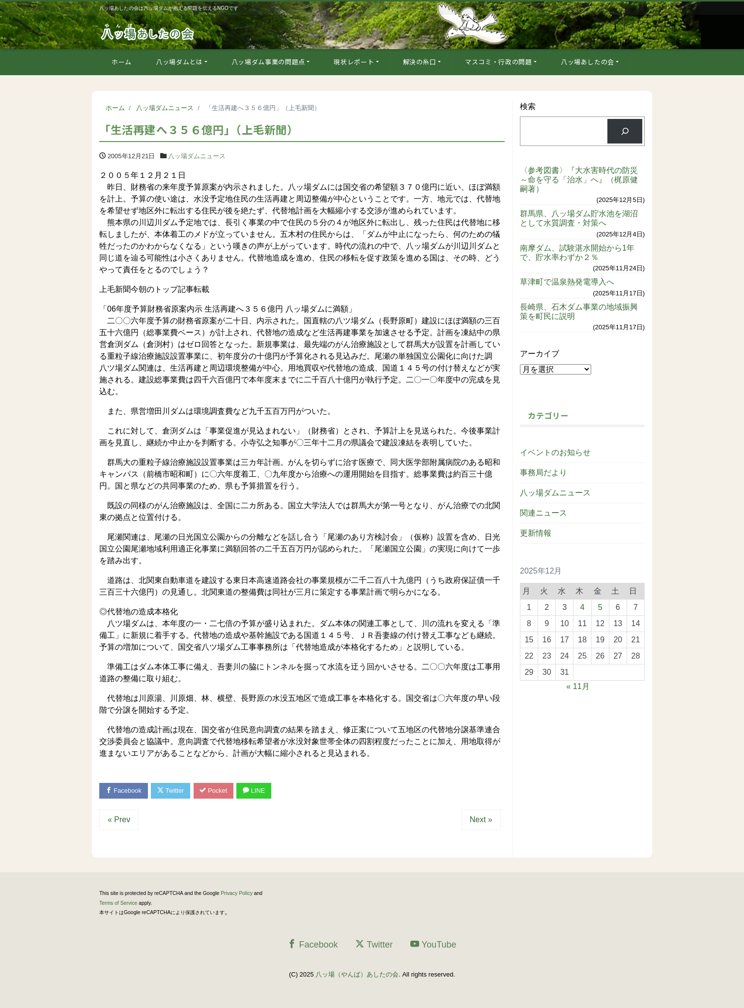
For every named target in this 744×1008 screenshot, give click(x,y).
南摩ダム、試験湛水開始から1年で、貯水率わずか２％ (577, 252)
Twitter (171, 790)
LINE (255, 790)
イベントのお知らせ (555, 452)
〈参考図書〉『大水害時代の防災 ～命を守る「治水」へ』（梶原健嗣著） (582, 179)
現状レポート (354, 61)
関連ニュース (543, 513)
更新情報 (535, 533)
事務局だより (543, 472)
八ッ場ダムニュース (197, 156)
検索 (528, 106)
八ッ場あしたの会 (587, 61)
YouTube (433, 944)
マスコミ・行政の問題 (498, 61)
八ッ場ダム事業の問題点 (268, 61)
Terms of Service (118, 903)
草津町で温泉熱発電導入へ (567, 282)
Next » (481, 820)
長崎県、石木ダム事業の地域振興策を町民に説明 (579, 311)
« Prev (119, 820)
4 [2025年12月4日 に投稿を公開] (582, 607)
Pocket (215, 790)
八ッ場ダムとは (179, 61)
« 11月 (578, 686)
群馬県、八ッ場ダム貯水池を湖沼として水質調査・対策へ (579, 218)
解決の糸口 (419, 61)
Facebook (124, 790)
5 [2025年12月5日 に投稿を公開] (600, 607)
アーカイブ (539, 353)
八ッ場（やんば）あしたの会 (357, 975)
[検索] (624, 131)
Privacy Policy (237, 893)
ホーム (122, 61)
